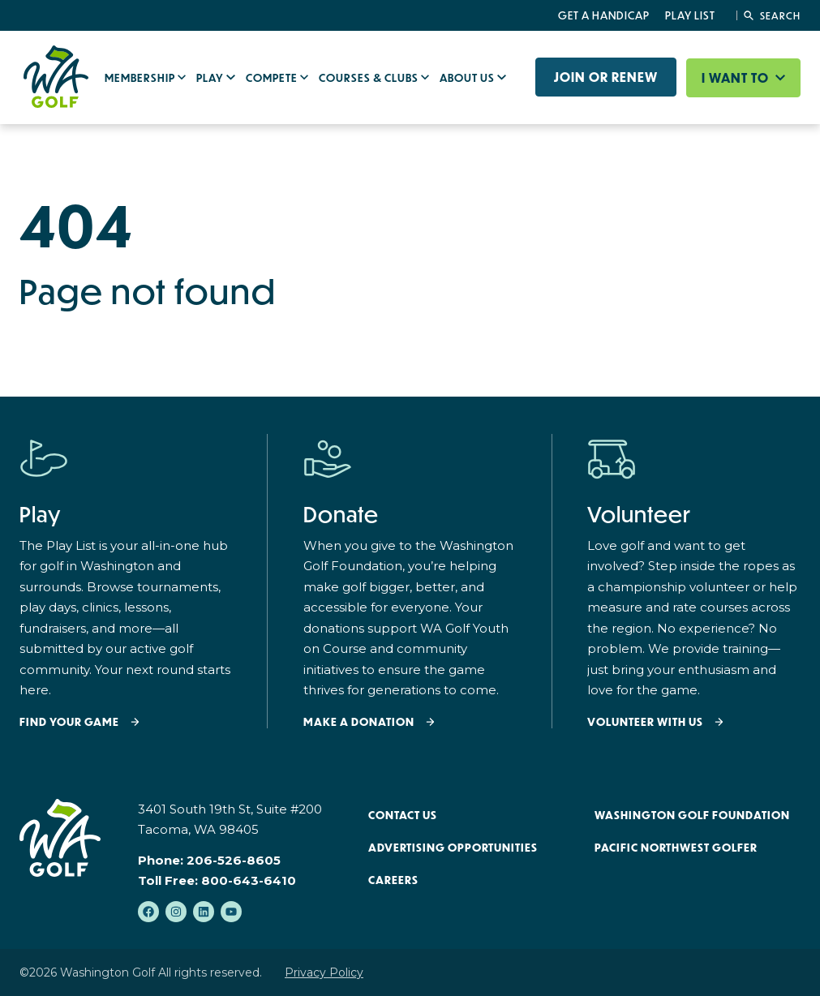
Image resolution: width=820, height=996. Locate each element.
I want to (737, 78)
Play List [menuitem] (690, 15)
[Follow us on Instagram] (176, 911)
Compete (273, 78)
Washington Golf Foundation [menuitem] (692, 815)
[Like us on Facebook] (148, 911)
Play (211, 78)
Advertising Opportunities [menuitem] (453, 847)
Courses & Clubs (370, 78)
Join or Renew (606, 77)
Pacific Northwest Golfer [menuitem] (676, 847)
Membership (141, 78)
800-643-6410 (248, 880)
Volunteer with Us (645, 722)
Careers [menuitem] (393, 880)
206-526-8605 (234, 860)
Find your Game (69, 722)
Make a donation (358, 722)
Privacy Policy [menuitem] (324, 972)
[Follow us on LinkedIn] (203, 911)
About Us (468, 78)
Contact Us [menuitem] (402, 815)
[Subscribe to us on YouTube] (231, 911)
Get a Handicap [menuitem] (604, 15)
